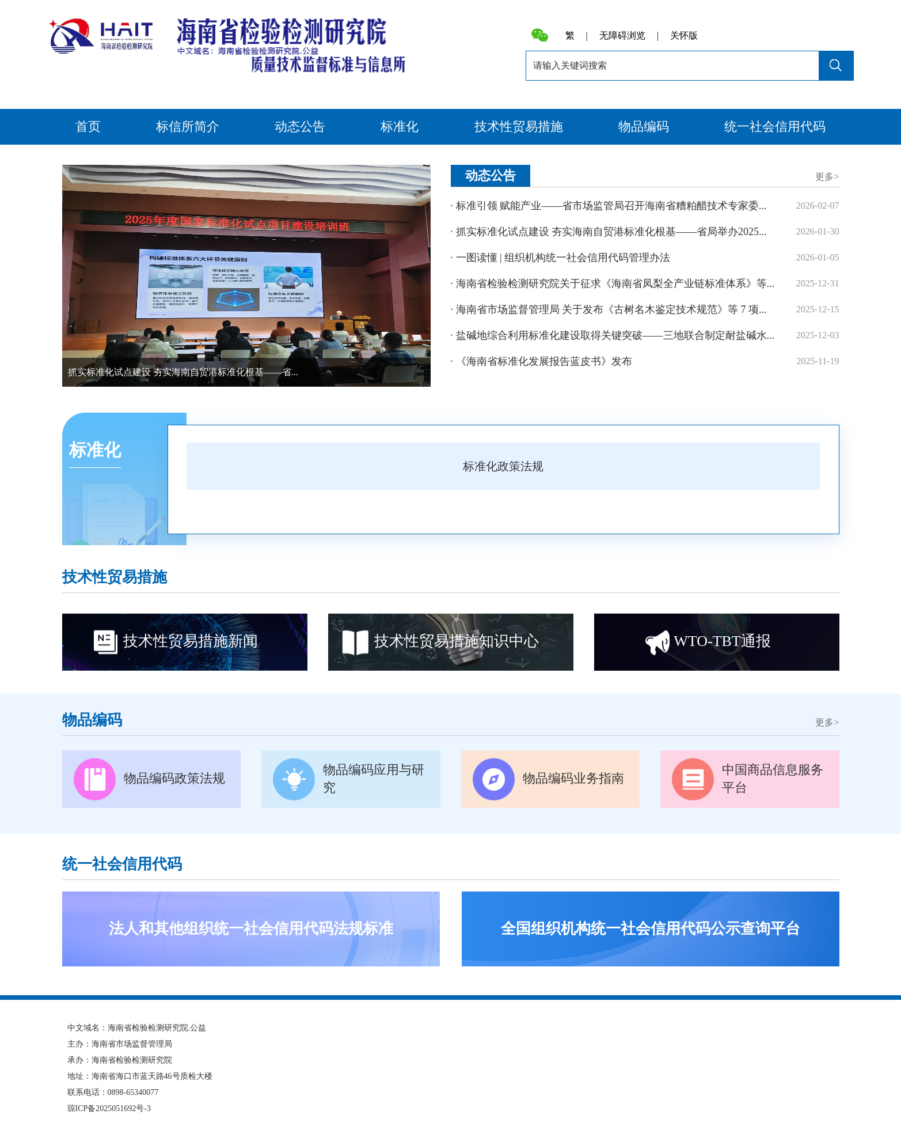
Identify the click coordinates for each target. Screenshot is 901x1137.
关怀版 (684, 35)
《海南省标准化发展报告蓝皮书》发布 (544, 361)
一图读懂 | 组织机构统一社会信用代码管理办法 (563, 257)
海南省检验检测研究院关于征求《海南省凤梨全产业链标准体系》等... (615, 283)
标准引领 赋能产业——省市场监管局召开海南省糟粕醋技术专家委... (611, 205)
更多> (827, 177)
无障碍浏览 (622, 35)
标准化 (400, 126)
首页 (88, 126)
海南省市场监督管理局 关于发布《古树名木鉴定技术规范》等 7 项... (611, 309)
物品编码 (643, 126)
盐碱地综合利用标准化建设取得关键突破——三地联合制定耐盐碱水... (615, 335)
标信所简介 (187, 126)
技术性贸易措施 (518, 126)
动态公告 (300, 126)
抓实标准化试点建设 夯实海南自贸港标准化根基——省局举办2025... (611, 231)
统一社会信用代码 (775, 126)
